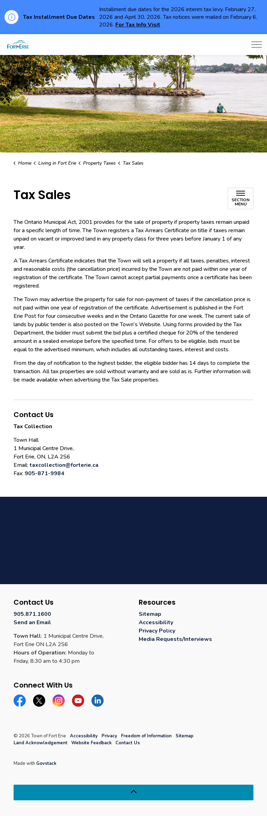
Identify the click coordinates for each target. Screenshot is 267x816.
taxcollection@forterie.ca (64, 465)
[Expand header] (256, 44)
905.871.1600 (32, 614)
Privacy (109, 736)
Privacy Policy (157, 631)
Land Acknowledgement (40, 743)
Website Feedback (91, 743)
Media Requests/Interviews (175, 639)
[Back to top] (133, 792)
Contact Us (127, 743)
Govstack (46, 763)
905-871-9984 (44, 473)
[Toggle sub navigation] (240, 198)
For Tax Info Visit (137, 25)
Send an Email (32, 622)
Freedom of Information (146, 736)
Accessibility (156, 622)
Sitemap (150, 614)
